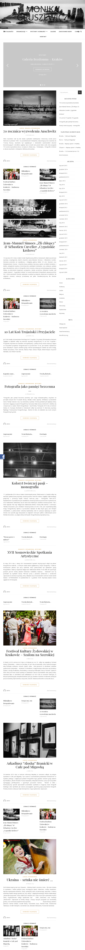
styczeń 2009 (63, 272)
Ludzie (22, 128)
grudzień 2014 (63, 169)
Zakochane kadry (65, 31)
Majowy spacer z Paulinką (72, 143)
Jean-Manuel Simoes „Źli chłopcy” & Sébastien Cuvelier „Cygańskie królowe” (30, 246)
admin (8, 161)
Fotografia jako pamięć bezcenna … (30, 388)
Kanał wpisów (63, 327)
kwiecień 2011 (63, 257)
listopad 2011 (63, 242)
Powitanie (43, 434)
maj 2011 (62, 253)
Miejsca (27, 128)
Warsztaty (62, 305)
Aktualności (8, 31)
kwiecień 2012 (63, 226)
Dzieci (61, 283)
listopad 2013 (63, 192)
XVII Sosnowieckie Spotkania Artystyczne (29, 554)
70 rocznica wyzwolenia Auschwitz (29, 131)
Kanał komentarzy (64, 331)
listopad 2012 (63, 207)
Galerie (53, 31)
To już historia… (27, 434)
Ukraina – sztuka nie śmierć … (30, 879)
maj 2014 (62, 184)
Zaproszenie (25, 374)
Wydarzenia (35, 128)
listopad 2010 (63, 268)
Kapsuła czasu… (9, 374)
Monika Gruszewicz (42, 13)
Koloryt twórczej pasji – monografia (30, 485)
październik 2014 (64, 177)
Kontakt (43, 36)
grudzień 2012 (63, 203)
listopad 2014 (63, 173)
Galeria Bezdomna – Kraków (42, 59)
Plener (61, 302)
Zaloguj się (62, 324)
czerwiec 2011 (63, 249)
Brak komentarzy (51, 161)
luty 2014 (62, 188)
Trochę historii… (46, 374)
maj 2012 (62, 223)
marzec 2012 (63, 230)
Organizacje (20, 31)
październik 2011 (64, 245)
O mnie (77, 31)
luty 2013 (62, 196)
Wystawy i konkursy (37, 31)
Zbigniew (62, 147)
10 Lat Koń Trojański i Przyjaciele (29, 332)
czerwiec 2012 (63, 219)
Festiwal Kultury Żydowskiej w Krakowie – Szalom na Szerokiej (29, 653)
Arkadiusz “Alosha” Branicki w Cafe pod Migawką (30, 765)
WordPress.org (63, 335)
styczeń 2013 (63, 200)
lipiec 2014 (62, 181)
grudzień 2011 (63, 238)
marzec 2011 (63, 261)
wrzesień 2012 (63, 215)
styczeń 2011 (63, 264)
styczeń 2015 (63, 165)
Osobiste (21, 329)
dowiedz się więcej (42, 69)
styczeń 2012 (63, 234)
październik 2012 (64, 211)
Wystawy (42, 55)
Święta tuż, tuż (26, 701)
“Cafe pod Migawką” (70, 136)
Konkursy (62, 286)
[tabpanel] (42, 64)
